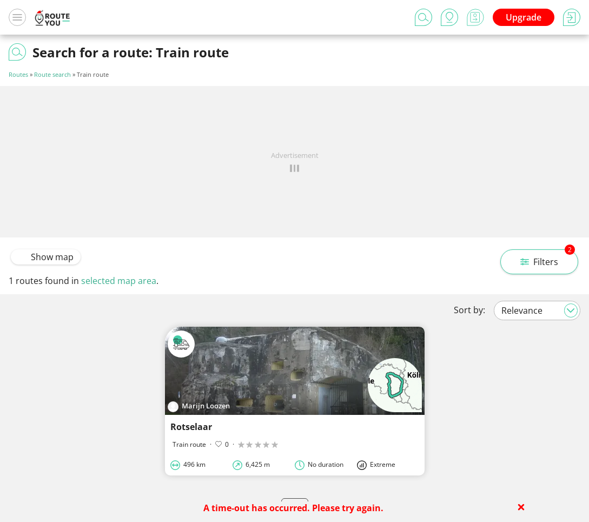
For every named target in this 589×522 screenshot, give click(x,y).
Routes (18, 74)
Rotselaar (191, 427)
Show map (46, 257)
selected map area (118, 281)
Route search (52, 74)
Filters (547, 258)
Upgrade (523, 17)
